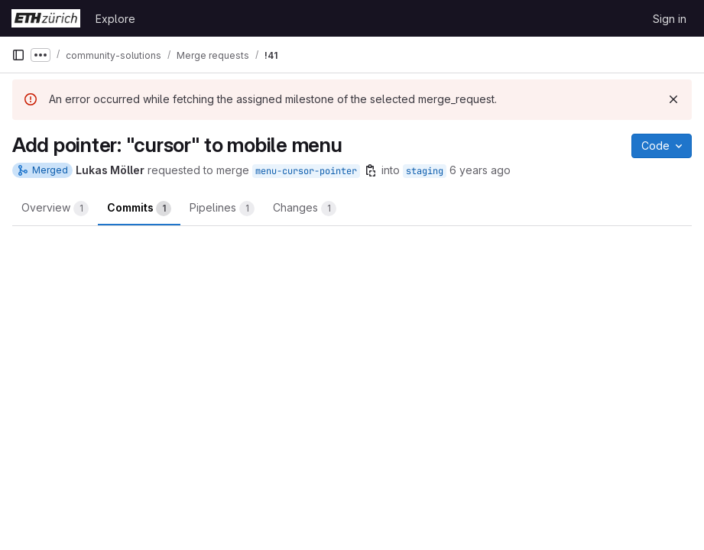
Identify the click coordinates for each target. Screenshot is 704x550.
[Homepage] (45, 18)
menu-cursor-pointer (306, 171)
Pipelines (222, 208)
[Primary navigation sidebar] (18, 55)
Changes (304, 208)
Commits (139, 208)
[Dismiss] (673, 99)
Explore (115, 18)
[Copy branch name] (371, 170)
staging (424, 171)
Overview (55, 208)
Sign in (669, 18)
